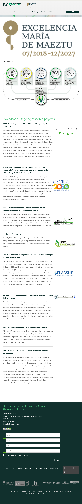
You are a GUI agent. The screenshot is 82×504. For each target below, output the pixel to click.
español (68, 4)
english (63, 4)
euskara (73, 4)
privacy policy (24, 455)
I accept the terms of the (16, 455)
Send (56, 460)
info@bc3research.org (11, 424)
